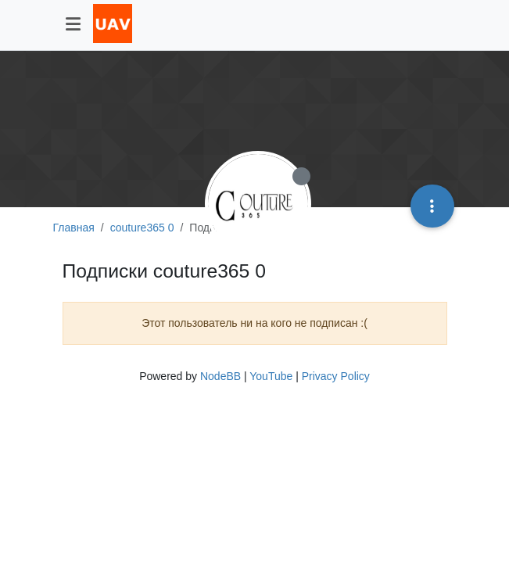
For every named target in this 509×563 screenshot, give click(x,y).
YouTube (270, 376)
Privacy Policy (336, 376)
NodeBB (220, 376)
